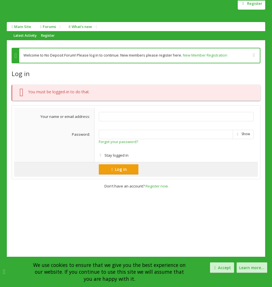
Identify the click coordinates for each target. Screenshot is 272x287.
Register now (156, 185)
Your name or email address (64, 116)
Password (80, 134)
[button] (60, 26)
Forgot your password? (118, 141)
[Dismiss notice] (253, 56)
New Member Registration (205, 55)
